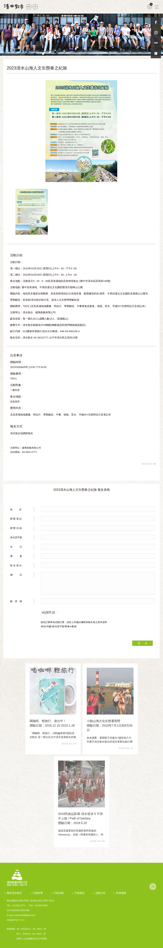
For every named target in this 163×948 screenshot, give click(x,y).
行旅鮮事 (38, 893)
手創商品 (79, 893)
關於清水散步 (14, 893)
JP (35, 7)
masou (22, 920)
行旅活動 (59, 893)
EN (29, 7)
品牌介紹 (100, 893)
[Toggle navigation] (157, 7)
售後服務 (121, 893)
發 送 (142, 643)
